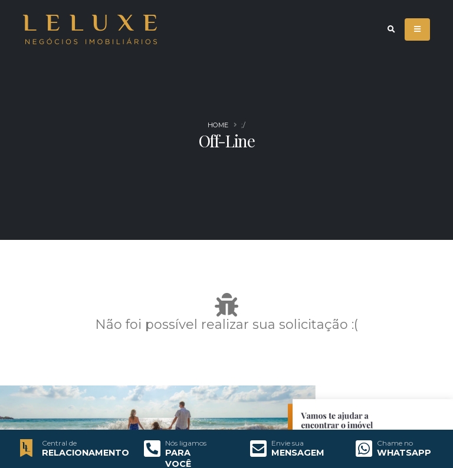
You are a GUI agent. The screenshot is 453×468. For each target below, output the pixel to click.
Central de (59, 443)
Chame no (395, 443)
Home (218, 125)
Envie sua (287, 443)
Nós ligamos (185, 443)
